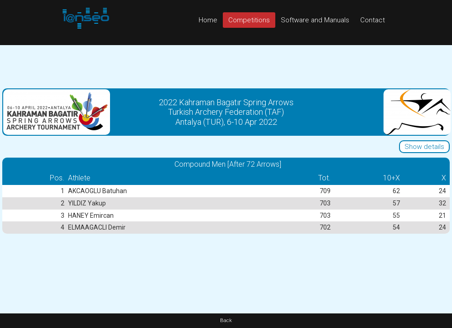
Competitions (249, 20)
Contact (372, 20)
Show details (424, 147)
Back (226, 320)
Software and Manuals (315, 20)
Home (208, 20)
